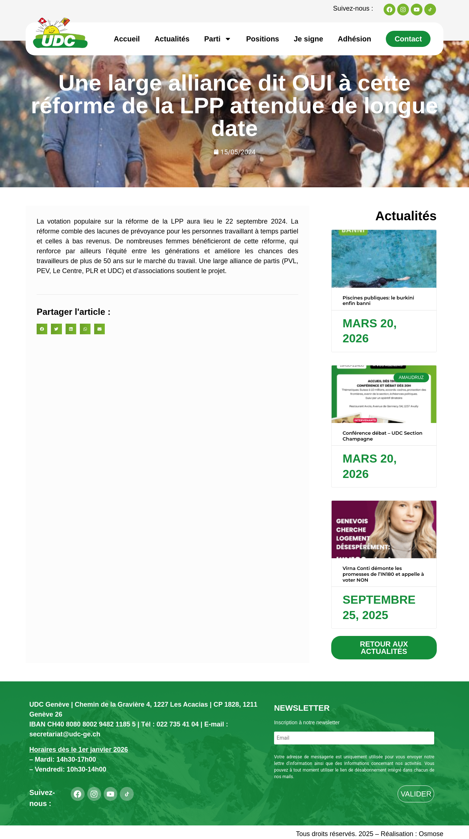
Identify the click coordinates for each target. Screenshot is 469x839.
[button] (42, 329)
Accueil (127, 39)
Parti (217, 39)
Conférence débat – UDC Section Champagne (382, 436)
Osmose (431, 834)
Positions (262, 39)
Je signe (308, 39)
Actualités (172, 39)
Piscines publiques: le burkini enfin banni (378, 300)
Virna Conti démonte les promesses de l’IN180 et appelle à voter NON (383, 573)
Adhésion (354, 39)
